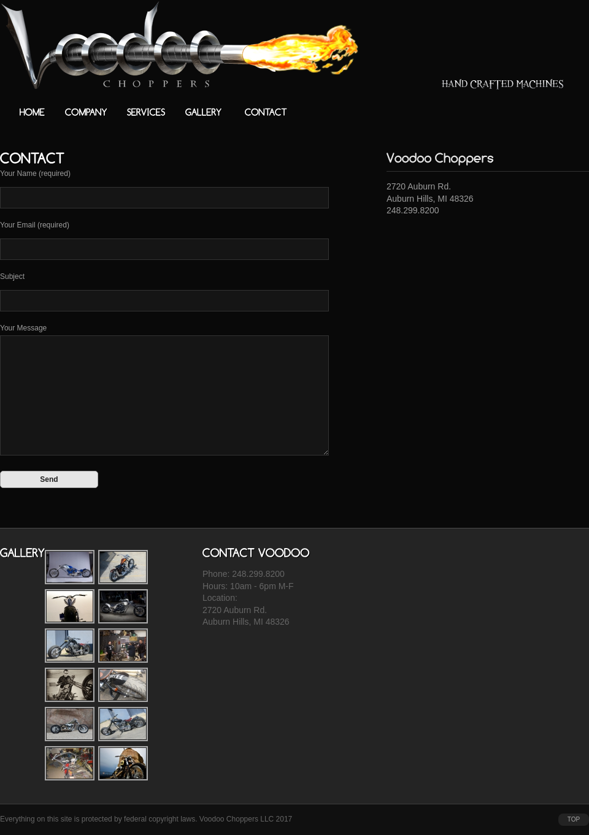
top (574, 819)
